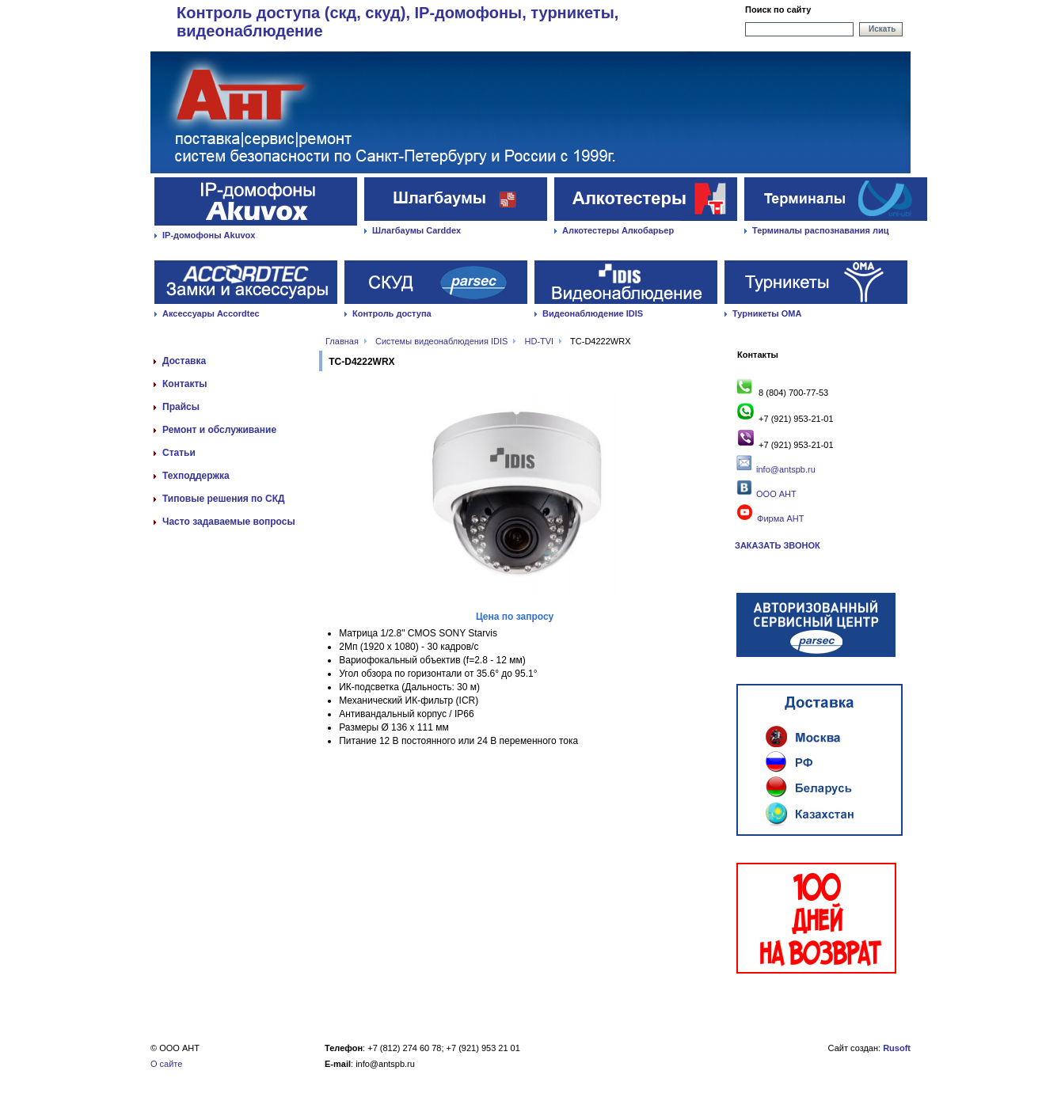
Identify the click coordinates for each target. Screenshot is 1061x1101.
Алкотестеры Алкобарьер (618, 230)
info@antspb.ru (786, 469)
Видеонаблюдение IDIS (592, 313)
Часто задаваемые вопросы (228, 521)
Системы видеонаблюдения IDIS (441, 341)
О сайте (166, 1064)
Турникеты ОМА (766, 313)
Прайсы (181, 406)
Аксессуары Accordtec (211, 313)
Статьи (179, 452)
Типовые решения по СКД (223, 498)
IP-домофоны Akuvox (208, 235)
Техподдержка (196, 475)
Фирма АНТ (769, 518)
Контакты (184, 383)
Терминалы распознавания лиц (820, 230)
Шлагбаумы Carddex (416, 230)
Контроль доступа (392, 313)
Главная (342, 341)
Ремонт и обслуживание (219, 429)
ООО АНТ (775, 494)
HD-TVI (539, 341)
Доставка (184, 360)
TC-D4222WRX (600, 341)
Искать (882, 29)
